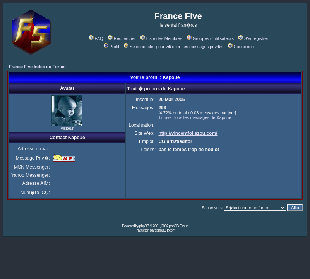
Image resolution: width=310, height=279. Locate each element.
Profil (111, 46)
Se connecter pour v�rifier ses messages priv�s (173, 46)
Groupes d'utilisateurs (210, 38)
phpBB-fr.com (165, 230)
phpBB (144, 226)
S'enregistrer (253, 38)
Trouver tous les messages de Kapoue (194, 117)
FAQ (96, 38)
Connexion (241, 46)
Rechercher (122, 38)
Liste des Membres (161, 38)
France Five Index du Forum (37, 66)
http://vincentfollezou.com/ (187, 133)
